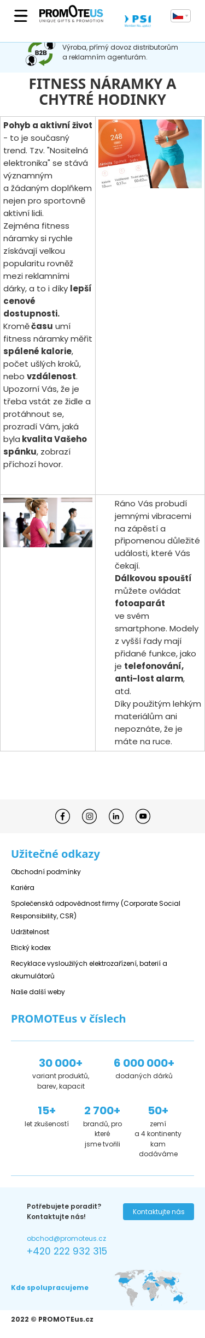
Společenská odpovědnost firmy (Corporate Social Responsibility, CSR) (95, 910)
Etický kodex (31, 947)
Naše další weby (38, 991)
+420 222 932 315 (67, 1251)
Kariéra (22, 887)
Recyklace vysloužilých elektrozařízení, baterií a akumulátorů (89, 970)
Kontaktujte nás (159, 1211)
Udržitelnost (30, 931)
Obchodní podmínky (46, 871)
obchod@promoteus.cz (66, 1238)
